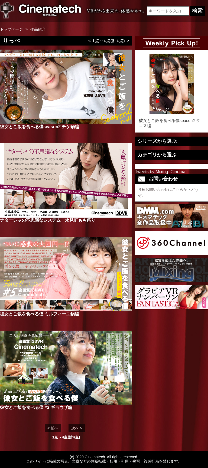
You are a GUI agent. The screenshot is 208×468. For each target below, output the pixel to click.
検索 (197, 11)
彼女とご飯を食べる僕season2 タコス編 (171, 91)
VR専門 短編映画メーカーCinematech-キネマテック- (41, 11)
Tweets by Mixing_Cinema (160, 171)
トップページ (11, 29)
